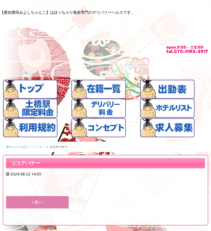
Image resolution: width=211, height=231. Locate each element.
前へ (37, 202)
